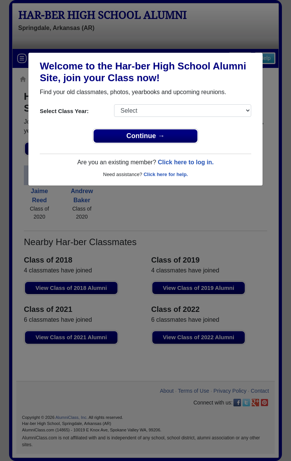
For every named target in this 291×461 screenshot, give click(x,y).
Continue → (146, 136)
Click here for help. (166, 174)
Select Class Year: (64, 111)
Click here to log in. (186, 162)
